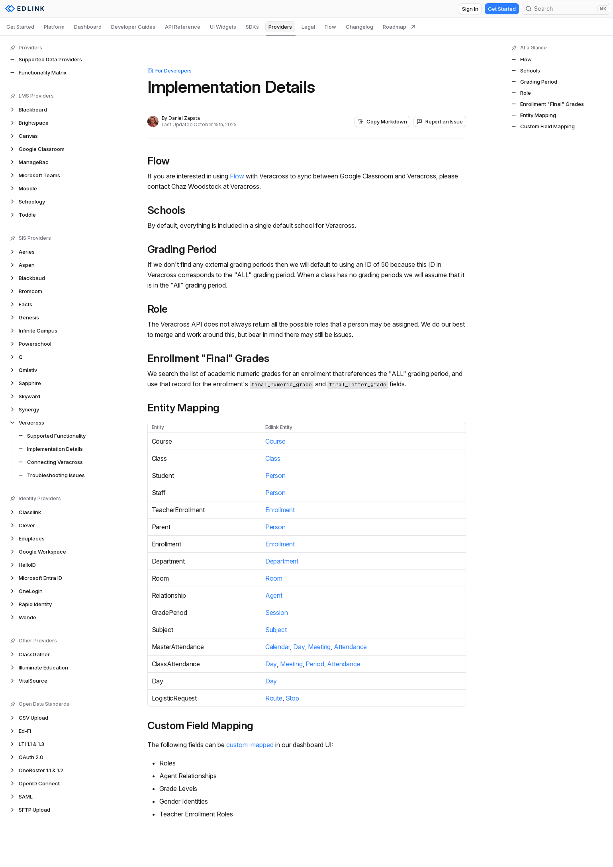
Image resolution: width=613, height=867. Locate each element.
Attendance (350, 647)
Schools (166, 210)
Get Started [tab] (20, 26)
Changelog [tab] (359, 26)
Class (272, 458)
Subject (276, 630)
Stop (292, 698)
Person (275, 475)
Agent (273, 595)
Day (299, 647)
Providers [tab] (280, 26)
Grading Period (182, 249)
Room (273, 578)
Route (273, 698)
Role (157, 309)
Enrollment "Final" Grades (208, 358)
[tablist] (211, 26)
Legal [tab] (308, 26)
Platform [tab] (54, 26)
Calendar (277, 647)
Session (276, 612)
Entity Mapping (183, 408)
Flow (158, 161)
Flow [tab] (330, 26)
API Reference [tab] (182, 26)
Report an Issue (440, 121)
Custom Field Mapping (200, 726)
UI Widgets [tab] (223, 26)
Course (275, 441)
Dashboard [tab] (88, 26)
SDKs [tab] (252, 26)
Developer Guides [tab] (133, 26)
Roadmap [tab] (399, 26)
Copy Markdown (382, 121)
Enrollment (280, 510)
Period (315, 664)
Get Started (502, 9)
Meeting (319, 647)
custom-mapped (250, 745)
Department (281, 561)
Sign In (470, 9)
